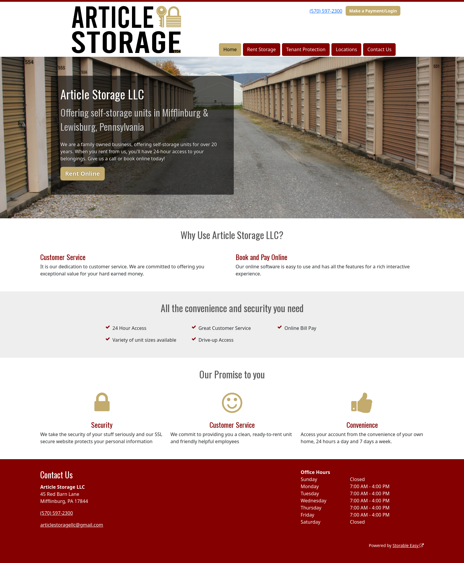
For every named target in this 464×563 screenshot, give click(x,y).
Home (230, 49)
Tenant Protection (306, 49)
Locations (346, 49)
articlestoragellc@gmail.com (71, 525)
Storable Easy (408, 545)
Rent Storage (261, 49)
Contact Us (379, 49)
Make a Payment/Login (373, 11)
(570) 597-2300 (326, 11)
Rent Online (82, 174)
